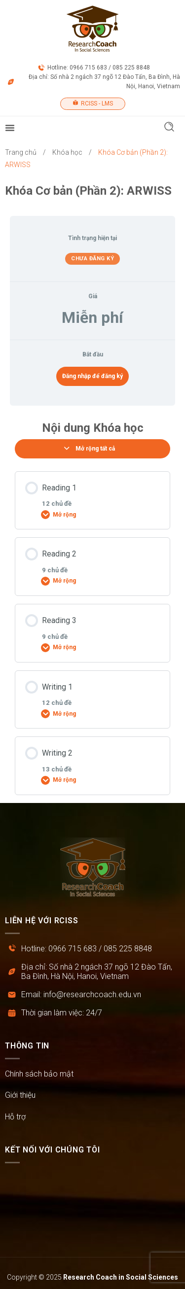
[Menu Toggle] (10, 128)
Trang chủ (21, 152)
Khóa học (67, 152)
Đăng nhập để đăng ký (92, 376)
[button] (169, 128)
